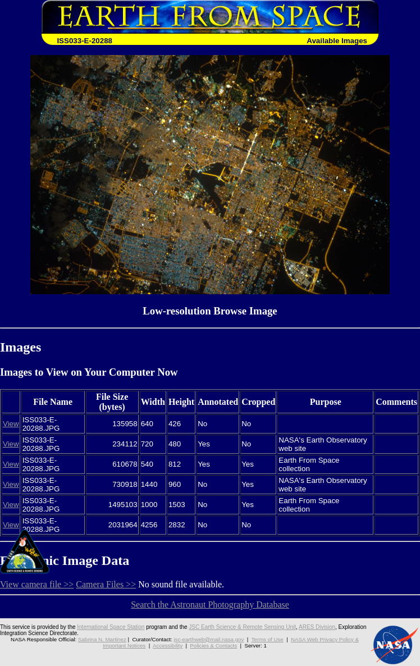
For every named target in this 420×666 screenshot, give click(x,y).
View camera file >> (37, 584)
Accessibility (167, 645)
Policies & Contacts (213, 645)
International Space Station (110, 627)
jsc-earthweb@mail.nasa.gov (209, 639)
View (11, 423)
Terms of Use (267, 639)
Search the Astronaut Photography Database (210, 604)
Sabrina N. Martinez (102, 639)
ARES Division (317, 627)
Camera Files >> (106, 584)
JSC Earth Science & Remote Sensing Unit (242, 627)
